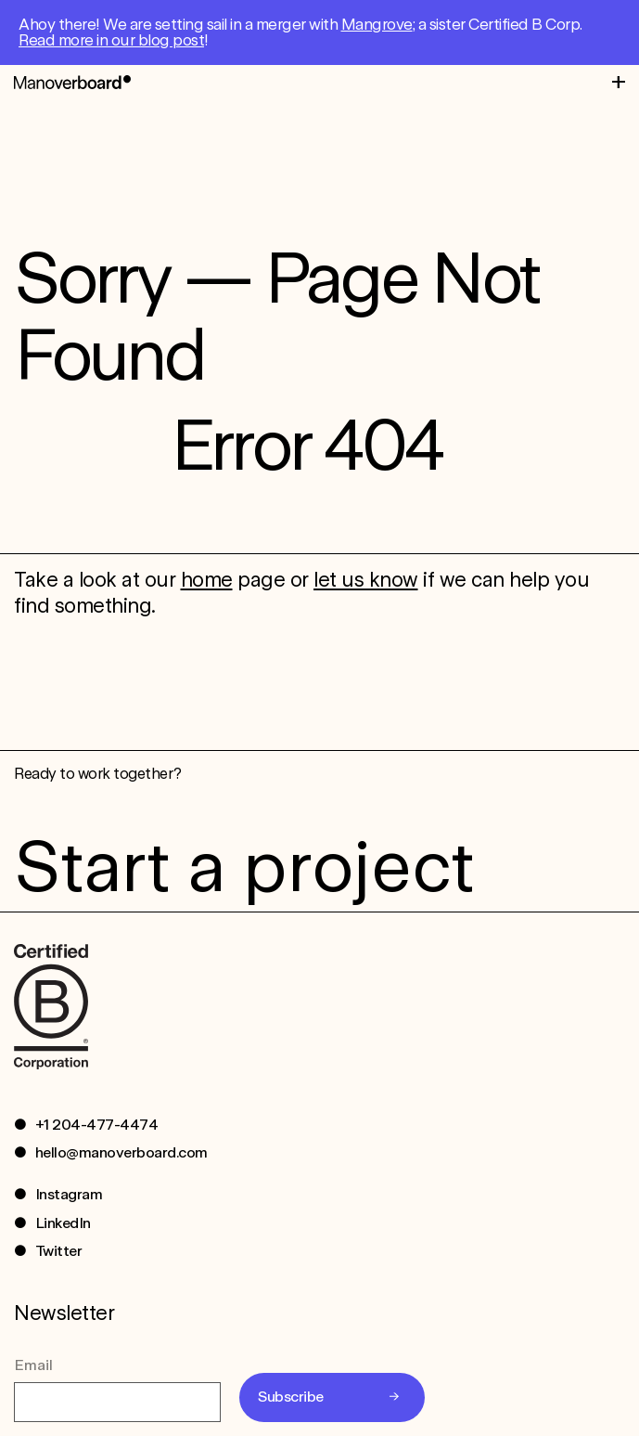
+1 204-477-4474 (97, 1124)
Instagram (69, 1194)
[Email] (117, 1401)
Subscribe (291, 1396)
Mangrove (377, 24)
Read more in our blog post (111, 40)
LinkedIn (63, 1223)
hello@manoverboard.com (121, 1152)
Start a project (244, 866)
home (207, 579)
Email (33, 1365)
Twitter (59, 1251)
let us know (365, 579)
